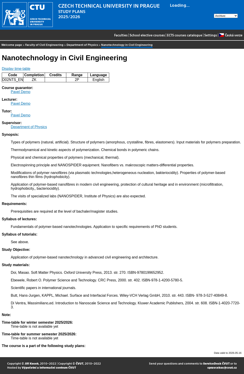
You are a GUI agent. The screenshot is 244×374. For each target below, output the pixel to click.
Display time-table (16, 69)
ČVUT (79, 363)
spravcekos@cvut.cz (222, 367)
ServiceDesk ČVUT (216, 363)
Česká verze (230, 35)
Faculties (121, 35)
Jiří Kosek (32, 363)
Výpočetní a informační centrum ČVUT (49, 367)
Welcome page (11, 44)
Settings (210, 35)
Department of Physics (82, 44)
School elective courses (147, 35)
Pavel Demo (20, 92)
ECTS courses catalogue (184, 35)
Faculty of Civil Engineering (44, 44)
